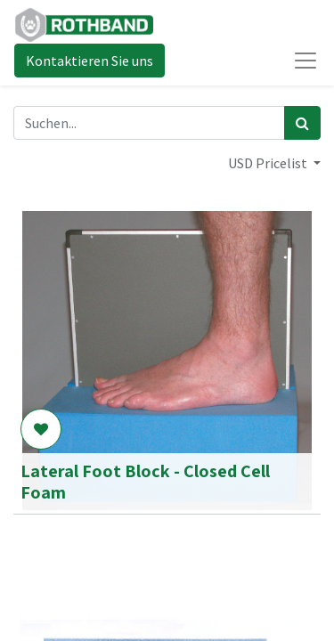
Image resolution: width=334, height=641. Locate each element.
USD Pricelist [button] (269, 163)
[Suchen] (302, 123)
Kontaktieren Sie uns (89, 60)
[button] (40, 429)
